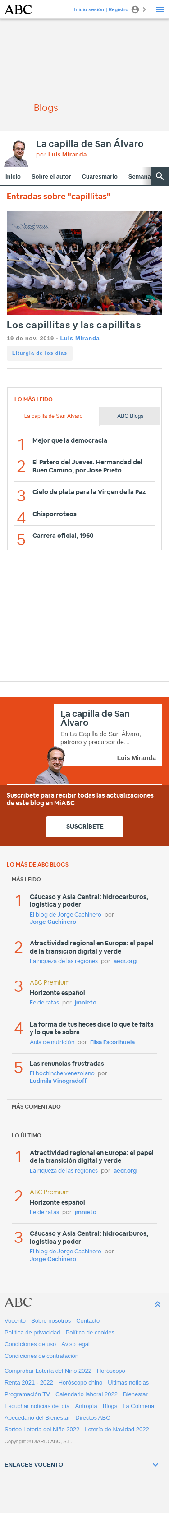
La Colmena (138, 1406)
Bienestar (135, 1394)
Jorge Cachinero (53, 922)
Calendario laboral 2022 (86, 1394)
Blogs (110, 1406)
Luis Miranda (80, 338)
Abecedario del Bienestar (37, 1417)
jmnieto (85, 1003)
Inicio (13, 176)
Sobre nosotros (51, 1320)
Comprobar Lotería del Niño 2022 (48, 1370)
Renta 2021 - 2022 (29, 1382)
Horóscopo (111, 1370)
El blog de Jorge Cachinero (65, 915)
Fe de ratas (44, 1003)
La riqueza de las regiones (64, 961)
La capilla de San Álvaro (90, 144)
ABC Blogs (130, 416)
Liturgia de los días (39, 353)
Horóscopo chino (81, 1382)
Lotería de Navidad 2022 (117, 1429)
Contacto (88, 1320)
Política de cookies (90, 1332)
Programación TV (27, 1394)
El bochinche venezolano (62, 1074)
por (61, 155)
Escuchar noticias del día (37, 1406)
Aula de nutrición (52, 1042)
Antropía (86, 1406)
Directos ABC (92, 1417)
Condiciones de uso (30, 1344)
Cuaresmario (99, 176)
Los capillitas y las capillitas (74, 325)
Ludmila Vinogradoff (58, 1081)
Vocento (15, 1320)
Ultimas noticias (128, 1382)
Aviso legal (75, 1344)
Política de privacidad (32, 1332)
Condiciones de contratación (41, 1356)
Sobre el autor (51, 176)
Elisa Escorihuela (112, 1042)
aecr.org (125, 961)
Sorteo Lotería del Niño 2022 (42, 1429)
